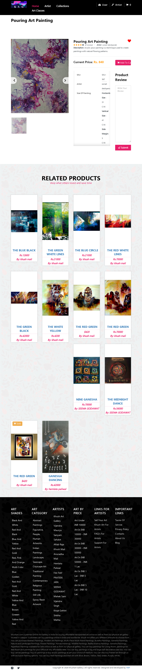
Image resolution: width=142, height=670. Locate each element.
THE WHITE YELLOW (55, 329)
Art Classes (38, 10)
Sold (17, 423)
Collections (62, 6)
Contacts (119, 533)
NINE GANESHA (86, 399)
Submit (123, 147)
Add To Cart (124, 62)
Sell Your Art (100, 520)
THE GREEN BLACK (24, 329)
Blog (117, 542)
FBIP (128, 667)
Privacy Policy (122, 529)
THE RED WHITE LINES (118, 252)
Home (35, 6)
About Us (120, 538)
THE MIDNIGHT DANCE (118, 401)
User (103, 4)
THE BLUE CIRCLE (86, 250)
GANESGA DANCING (55, 478)
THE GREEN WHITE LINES (55, 252)
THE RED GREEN (86, 327)
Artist (47, 6)
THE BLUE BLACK (24, 250)
